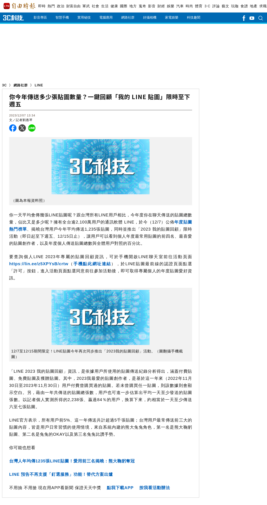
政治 (60, 6)
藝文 (225, 6)
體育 (198, 6)
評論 (216, 6)
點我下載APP (120, 487)
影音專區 (40, 17)
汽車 (180, 6)
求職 (263, 6)
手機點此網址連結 (92, 263)
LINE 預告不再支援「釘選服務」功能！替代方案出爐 (61, 474)
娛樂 (170, 6)
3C (4, 85)
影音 (151, 6)
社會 (95, 6)
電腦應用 (106, 17)
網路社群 (128, 17)
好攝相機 (149, 17)
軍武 (86, 6)
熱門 (51, 6)
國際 (123, 6)
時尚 (189, 6)
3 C (207, 6)
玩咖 (234, 6)
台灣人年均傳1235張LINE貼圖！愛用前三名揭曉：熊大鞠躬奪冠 (72, 461)
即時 (41, 6)
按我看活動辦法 (154, 487)
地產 (253, 6)
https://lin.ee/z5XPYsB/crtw (38, 263)
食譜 (244, 6)
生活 (104, 6)
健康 (114, 6)
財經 (161, 6)
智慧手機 (62, 17)
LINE (39, 85)
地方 (133, 6)
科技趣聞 (193, 17)
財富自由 (73, 6)
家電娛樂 (171, 17)
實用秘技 (84, 17)
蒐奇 (142, 6)
